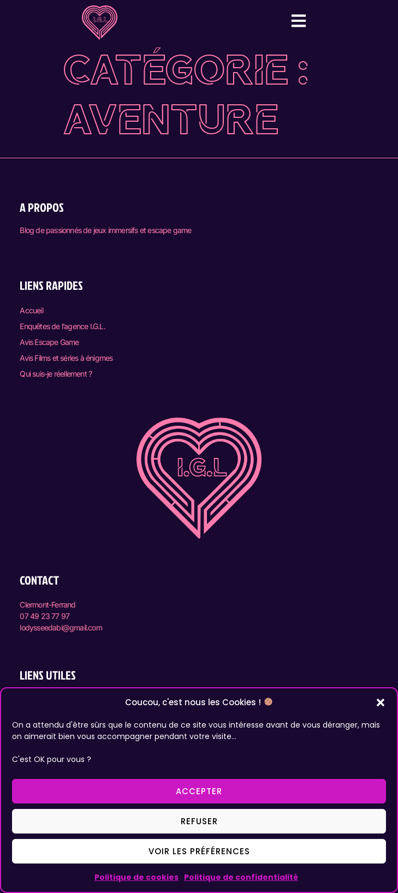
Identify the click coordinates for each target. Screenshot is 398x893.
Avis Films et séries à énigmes (66, 357)
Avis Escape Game (49, 342)
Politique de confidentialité (241, 877)
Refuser (199, 821)
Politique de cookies (136, 877)
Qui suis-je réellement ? (56, 373)
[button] (380, 702)
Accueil (31, 310)
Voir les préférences (199, 851)
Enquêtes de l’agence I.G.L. (62, 326)
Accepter (199, 791)
